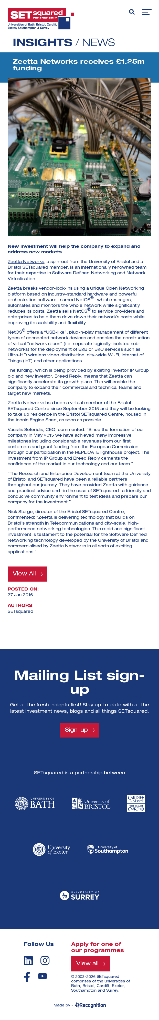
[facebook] (27, 977)
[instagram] (44, 960)
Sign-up (76, 730)
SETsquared (20, 612)
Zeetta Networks (26, 262)
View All (24, 574)
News (98, 43)
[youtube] (42, 976)
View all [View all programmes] (87, 964)
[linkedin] (28, 960)
